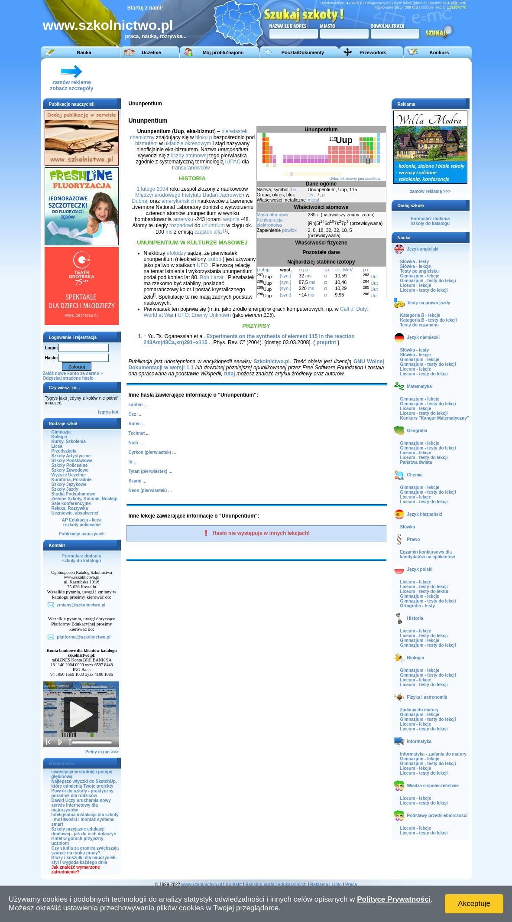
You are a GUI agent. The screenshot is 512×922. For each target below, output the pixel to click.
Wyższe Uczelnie (69, 474)
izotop (263, 269)
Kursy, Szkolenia (69, 441)
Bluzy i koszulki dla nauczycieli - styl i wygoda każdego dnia (85, 860)
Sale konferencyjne (71, 503)
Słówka (407, 527)
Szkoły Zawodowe (70, 470)
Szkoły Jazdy (65, 489)
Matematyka (419, 386)
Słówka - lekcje (415, 266)
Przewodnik (373, 52)
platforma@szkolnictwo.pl (83, 637)
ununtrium (213, 225)
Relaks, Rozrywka (70, 508)
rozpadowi (181, 225)
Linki (336, 884)
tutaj (229, 374)
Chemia (415, 474)
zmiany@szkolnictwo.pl (81, 605)
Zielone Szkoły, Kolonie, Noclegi (85, 498)
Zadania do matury (419, 709)
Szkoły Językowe (69, 484)
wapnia (231, 219)
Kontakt (234, 884)
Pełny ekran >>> (101, 751)
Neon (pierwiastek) (148, 490)
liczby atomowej (189, 156)
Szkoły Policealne (70, 465)
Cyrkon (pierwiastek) (150, 452)
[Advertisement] (309, 77)
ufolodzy (176, 253)
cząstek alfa (208, 232)
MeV (348, 269)
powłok (289, 230)
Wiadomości (62, 763)
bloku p (203, 137)
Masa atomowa (272, 214)
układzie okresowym (187, 143)
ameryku (183, 219)
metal (313, 199)
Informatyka (419, 741)
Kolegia (59, 436)
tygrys (104, 412)
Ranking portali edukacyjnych (276, 884)
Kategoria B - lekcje (420, 315)
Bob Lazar (212, 277)
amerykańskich (179, 201)
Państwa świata (416, 462)
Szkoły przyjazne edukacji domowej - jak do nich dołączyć (84, 831)
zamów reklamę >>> (430, 191)
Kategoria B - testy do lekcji (428, 320)
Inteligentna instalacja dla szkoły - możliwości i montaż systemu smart (85, 819)
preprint (326, 342)
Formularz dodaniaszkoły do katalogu (81, 558)
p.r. (366, 269)
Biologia (415, 657)
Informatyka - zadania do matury (433, 754)
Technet (137, 433)
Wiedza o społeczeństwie (433, 785)
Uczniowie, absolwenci (75, 513)
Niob (133, 442)
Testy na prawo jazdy (428, 302)
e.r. (338, 269)
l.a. (294, 189)
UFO (202, 265)
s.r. (327, 269)
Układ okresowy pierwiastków (354, 178)
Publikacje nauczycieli (82, 533)
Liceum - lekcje (415, 285)
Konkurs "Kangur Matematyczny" (434, 418)
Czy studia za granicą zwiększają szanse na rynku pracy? (85, 850)
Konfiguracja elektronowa (270, 222)
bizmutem (146, 143)
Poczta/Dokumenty (303, 52)
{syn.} (286, 275)
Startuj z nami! (145, 8)
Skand (135, 481)
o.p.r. (304, 269)
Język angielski (423, 249)
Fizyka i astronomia (427, 697)
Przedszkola (64, 451)
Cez (132, 414)
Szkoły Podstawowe (72, 460)
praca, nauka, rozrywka (153, 36)
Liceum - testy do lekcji (424, 290)
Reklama (319, 884)
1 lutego (146, 189)
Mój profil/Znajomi (223, 52)
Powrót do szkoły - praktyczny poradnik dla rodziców (82, 793)
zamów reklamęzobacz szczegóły (71, 83)
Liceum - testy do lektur (424, 591)
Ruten (135, 423)
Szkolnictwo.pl (271, 361)
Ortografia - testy (417, 605)
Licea (57, 446)
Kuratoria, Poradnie (72, 479)
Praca (351, 884)
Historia (415, 618)
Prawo (413, 539)
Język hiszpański (424, 514)
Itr (131, 461)
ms (308, 275)
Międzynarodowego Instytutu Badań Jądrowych (189, 195)
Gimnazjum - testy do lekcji (428, 280)
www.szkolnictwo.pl (108, 25)
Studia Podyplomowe (73, 494)
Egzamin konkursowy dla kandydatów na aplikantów (427, 554)
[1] (226, 230)
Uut (374, 276)
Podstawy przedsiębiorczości (437, 815)
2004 (163, 189)
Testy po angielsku (419, 271)
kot (115, 412)
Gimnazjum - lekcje (420, 276)
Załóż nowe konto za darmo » (73, 373)
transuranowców (191, 168)
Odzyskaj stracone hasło (68, 378)
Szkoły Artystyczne (71, 455)
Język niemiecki (423, 337)
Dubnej (140, 201)
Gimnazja (61, 432)
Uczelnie (151, 52)
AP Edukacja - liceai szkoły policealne (82, 522)
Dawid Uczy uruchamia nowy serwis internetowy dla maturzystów (81, 805)
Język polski (420, 569)
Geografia (417, 430)
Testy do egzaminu (419, 325)
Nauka (84, 52)
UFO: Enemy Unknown (204, 315)
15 (310, 194)
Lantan (136, 404)
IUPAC (232, 162)
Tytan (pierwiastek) (148, 471)
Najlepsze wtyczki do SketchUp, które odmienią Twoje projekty (84, 783)
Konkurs (439, 52)
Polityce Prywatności (394, 899)
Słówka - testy (414, 261)
